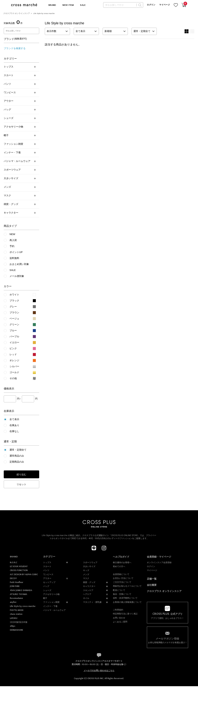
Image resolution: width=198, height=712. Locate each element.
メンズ (20, 186)
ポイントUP (16, 252)
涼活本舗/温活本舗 (18, 622)
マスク (20, 195)
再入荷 (13, 240)
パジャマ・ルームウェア (20, 161)
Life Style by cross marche (43, 13)
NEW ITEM (68, 5)
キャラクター (20, 212)
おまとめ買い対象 (19, 264)
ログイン (151, 5)
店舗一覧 (152, 578)
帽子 (20, 135)
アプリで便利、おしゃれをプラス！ (167, 615)
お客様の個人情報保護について (127, 602)
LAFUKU (13, 618)
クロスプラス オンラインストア (16, 13)
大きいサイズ (20, 178)
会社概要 (152, 585)
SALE (82, 5)
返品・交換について (122, 594)
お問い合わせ (119, 618)
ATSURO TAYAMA (18, 594)
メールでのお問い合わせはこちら (99, 670)
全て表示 (14, 419)
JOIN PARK (15, 586)
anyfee (13, 602)
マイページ (164, 5)
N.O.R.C (13, 562)
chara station (16, 614)
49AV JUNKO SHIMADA (21, 590)
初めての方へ (119, 566)
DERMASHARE (16, 630)
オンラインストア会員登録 (159, 562)
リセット (21, 484)
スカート (20, 75)
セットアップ (49, 582)
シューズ (20, 118)
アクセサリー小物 (20, 126)
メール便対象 (17, 276)
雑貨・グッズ (20, 204)
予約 (12, 246)
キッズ (86, 570)
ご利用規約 (118, 610)
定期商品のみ (17, 461)
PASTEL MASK (17, 610)
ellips (12, 626)
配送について (119, 590)
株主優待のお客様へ (122, 562)
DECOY (13, 578)
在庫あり (14, 425)
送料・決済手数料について (125, 598)
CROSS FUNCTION (19, 570)
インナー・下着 (20, 152)
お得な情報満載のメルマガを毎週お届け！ (167, 640)
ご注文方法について (122, 582)
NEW (12, 234)
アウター (20, 100)
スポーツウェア (20, 169)
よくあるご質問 (120, 622)
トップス (20, 66)
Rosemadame (16, 598)
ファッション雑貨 (20, 143)
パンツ (20, 83)
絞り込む (21, 474)
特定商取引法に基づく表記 (125, 614)
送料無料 (14, 258)
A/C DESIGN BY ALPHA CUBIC (24, 574)
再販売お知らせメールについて (127, 586)
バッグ (20, 109)
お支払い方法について (123, 578)
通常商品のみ (17, 455)
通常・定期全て (18, 449)
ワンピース (20, 92)
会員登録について (121, 574)
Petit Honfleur (16, 582)
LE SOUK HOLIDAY (19, 566)
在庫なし (14, 431)
